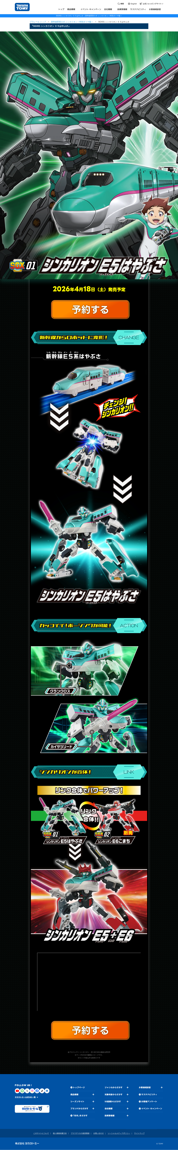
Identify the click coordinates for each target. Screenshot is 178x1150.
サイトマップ (139, 1133)
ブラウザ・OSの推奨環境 (80, 1133)
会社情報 (108, 1108)
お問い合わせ (98, 1133)
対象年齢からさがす (113, 1094)
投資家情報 (109, 1115)
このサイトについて (41, 1133)
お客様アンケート (149, 1101)
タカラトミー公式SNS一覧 (25, 1097)
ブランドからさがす (79, 1108)
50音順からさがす (113, 1101)
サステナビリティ (149, 1094)
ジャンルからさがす (113, 1087)
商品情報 (74, 1094)
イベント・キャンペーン (151, 1108)
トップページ (79, 1087)
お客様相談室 (145, 1087)
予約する (90, 309)
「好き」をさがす (80, 1115)
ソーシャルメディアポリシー (119, 1133)
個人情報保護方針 (60, 1133)
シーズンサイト (77, 1101)
